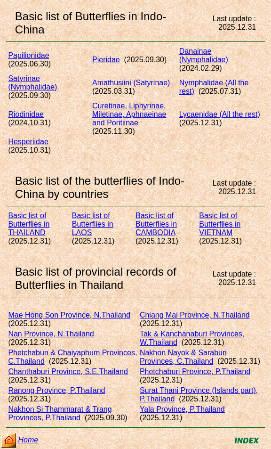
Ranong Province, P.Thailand (56, 390)
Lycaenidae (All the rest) (219, 114)
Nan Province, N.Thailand (51, 334)
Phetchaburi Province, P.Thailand (195, 371)
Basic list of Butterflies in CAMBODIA (156, 224)
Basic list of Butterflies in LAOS (92, 224)
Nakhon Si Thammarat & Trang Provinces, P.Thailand (60, 413)
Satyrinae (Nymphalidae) (32, 82)
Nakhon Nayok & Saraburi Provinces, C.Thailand (183, 357)
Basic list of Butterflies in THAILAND (28, 224)
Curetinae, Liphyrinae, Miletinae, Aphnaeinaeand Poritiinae (129, 114)
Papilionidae (28, 55)
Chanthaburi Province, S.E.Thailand (68, 371)
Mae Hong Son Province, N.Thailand (69, 315)
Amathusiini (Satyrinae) (131, 83)
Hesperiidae (28, 142)
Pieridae (106, 60)
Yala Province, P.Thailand (182, 409)
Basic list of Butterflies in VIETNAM (219, 224)
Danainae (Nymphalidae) (203, 55)
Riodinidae (26, 114)
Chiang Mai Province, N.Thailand (195, 315)
